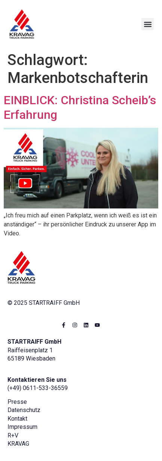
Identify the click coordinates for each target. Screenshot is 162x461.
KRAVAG (18, 443)
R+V (12, 435)
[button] (147, 24)
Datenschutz (23, 410)
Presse (17, 401)
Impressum (22, 426)
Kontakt (17, 418)
